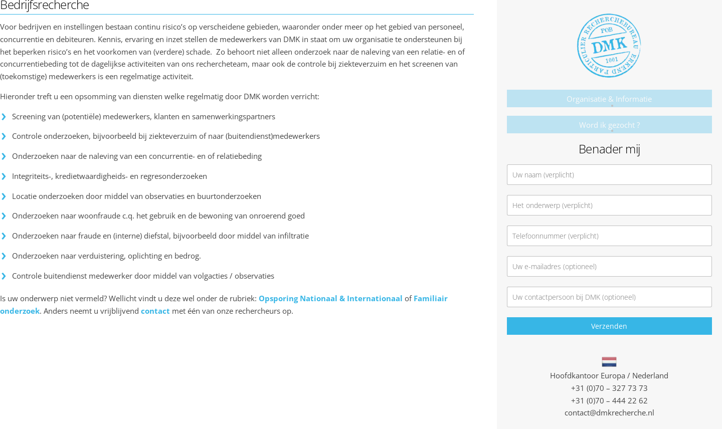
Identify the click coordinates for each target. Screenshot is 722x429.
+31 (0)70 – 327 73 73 (609, 388)
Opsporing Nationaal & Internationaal (331, 298)
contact (155, 311)
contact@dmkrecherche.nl (609, 412)
